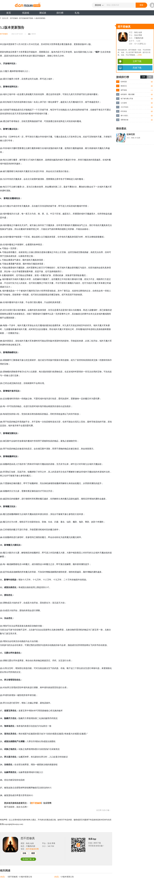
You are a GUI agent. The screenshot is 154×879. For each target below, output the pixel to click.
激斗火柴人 (124, 115)
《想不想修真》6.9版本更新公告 (19, 877)
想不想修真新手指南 (26, 18)
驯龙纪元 (124, 86)
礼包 (77, 13)
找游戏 (25, 13)
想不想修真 (14, 18)
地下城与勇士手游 (127, 99)
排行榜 (59, 13)
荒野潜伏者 (124, 120)
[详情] (140, 55)
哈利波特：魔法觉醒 (127, 94)
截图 (33, 853)
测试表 (42, 13)
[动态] (2, 877)
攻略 (24, 853)
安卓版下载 (28, 859)
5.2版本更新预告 (39, 18)
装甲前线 (124, 90)
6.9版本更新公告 (67, 877)
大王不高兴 (124, 107)
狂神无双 (124, 82)
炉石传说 (124, 111)
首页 (8, 13)
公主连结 (124, 103)
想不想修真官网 (32, 849)
